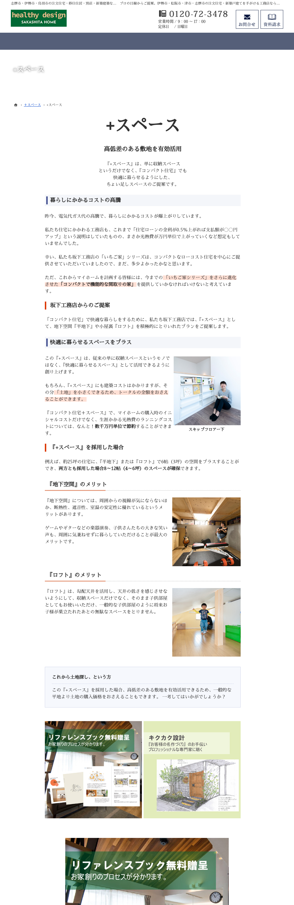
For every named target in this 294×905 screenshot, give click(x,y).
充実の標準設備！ (238, 690)
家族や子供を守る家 (240, 713)
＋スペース (232, 563)
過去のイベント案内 (240, 632)
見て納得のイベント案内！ (246, 620)
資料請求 (230, 748)
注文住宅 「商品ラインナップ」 (250, 512)
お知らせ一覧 (234, 771)
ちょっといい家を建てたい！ (248, 667)
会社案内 (230, 725)
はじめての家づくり (240, 701)
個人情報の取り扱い (240, 783)
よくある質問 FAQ (239, 592)
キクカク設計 (234, 552)
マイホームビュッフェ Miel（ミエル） (251, 537)
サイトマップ (234, 794)
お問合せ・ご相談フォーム (249, 856)
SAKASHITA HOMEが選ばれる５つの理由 (250, 606)
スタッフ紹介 (234, 736)
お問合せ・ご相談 (238, 759)
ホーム (228, 500)
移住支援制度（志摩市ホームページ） (248, 577)
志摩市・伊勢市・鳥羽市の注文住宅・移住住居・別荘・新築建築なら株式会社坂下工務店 (172, 879)
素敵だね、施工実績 (240, 678)
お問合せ (247, 19)
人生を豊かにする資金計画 (246, 655)
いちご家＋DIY (236, 524)
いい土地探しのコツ (240, 643)
